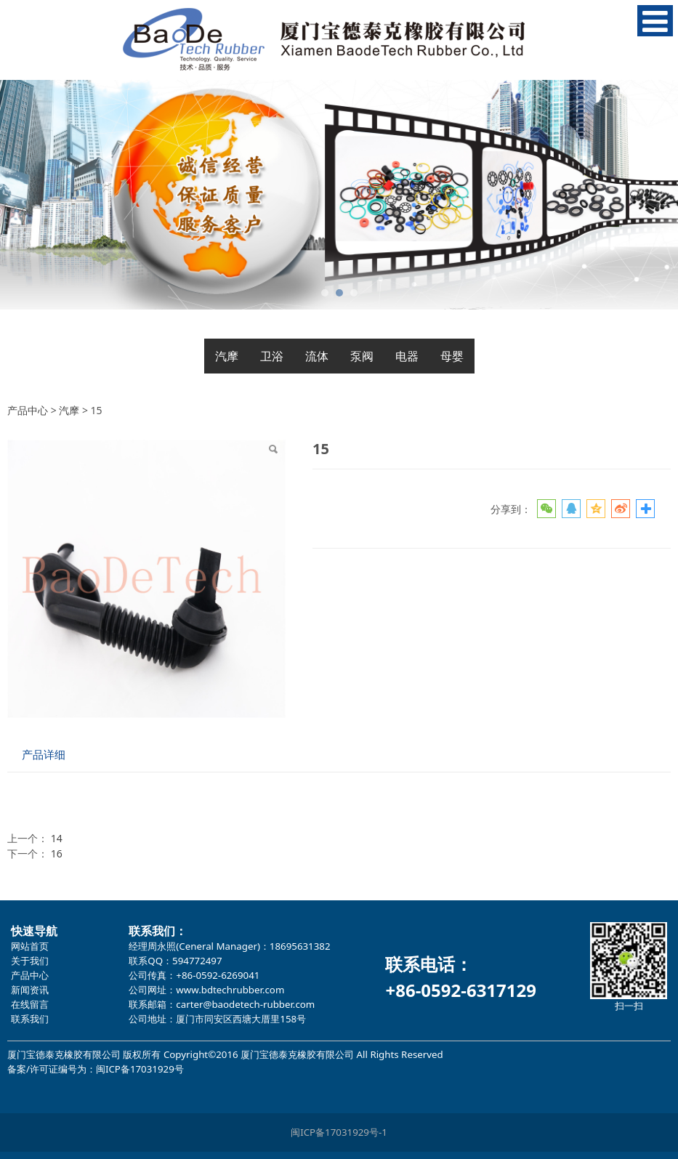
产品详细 (43, 754)
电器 (407, 356)
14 (56, 838)
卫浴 (271, 356)
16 (56, 853)
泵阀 (362, 356)
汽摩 (226, 356)
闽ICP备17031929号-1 (339, 1132)
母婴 (452, 356)
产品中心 (27, 410)
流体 (316, 356)
